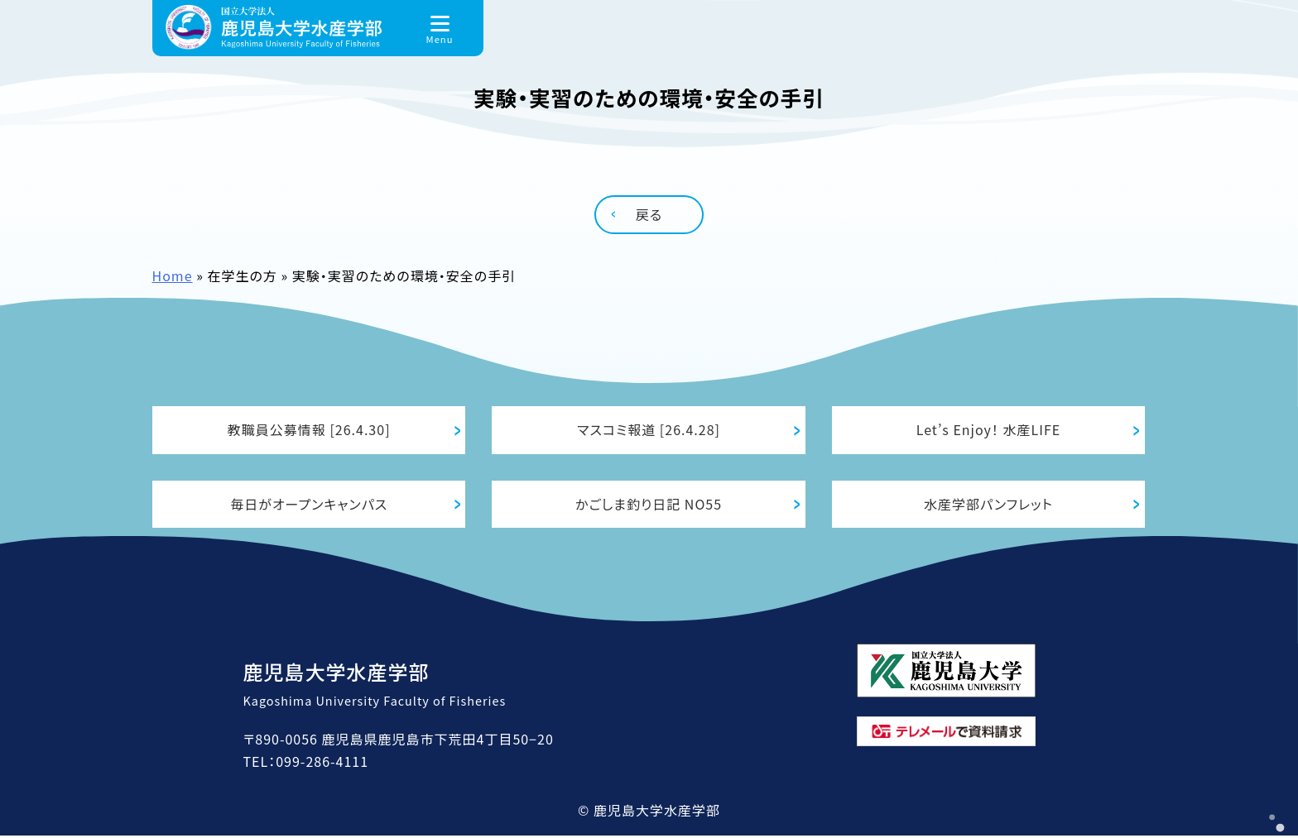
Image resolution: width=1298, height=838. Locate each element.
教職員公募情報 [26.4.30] (309, 430)
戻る (649, 214)
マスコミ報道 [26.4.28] (648, 430)
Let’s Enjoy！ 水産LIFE (988, 430)
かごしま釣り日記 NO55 (648, 505)
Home (172, 275)
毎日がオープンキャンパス (308, 505)
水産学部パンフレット (988, 505)
